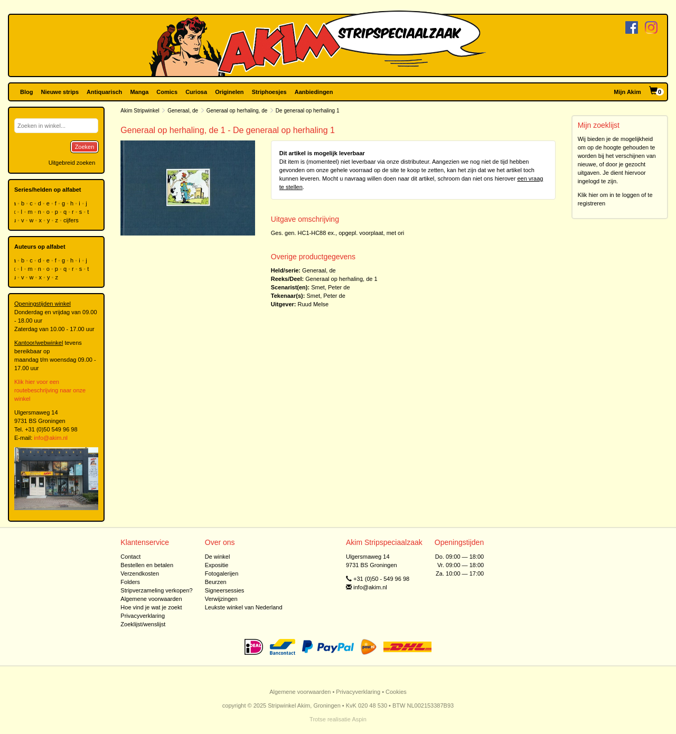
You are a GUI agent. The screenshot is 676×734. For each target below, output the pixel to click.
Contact (130, 556)
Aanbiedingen (314, 92)
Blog (26, 92)
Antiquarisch (104, 92)
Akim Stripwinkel (139, 111)
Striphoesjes (269, 92)
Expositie (217, 565)
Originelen (229, 92)
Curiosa (196, 92)
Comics (166, 92)
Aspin (359, 719)
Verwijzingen (221, 599)
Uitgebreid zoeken (72, 162)
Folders (130, 582)
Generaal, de (182, 111)
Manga (139, 92)
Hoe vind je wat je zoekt (151, 607)
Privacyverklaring (142, 616)
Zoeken (85, 147)
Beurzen (216, 582)
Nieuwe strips (60, 92)
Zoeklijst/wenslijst (142, 624)
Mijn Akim (627, 92)
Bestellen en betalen (146, 565)
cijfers (72, 220)
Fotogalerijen (222, 573)
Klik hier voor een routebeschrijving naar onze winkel (50, 390)
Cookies (396, 692)
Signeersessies (225, 590)
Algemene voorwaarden (151, 599)
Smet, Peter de (330, 287)
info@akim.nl (51, 438)
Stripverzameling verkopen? (156, 590)
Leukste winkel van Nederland (244, 607)
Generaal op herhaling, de (237, 111)
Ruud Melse (313, 304)
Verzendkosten (139, 573)
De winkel (217, 556)
